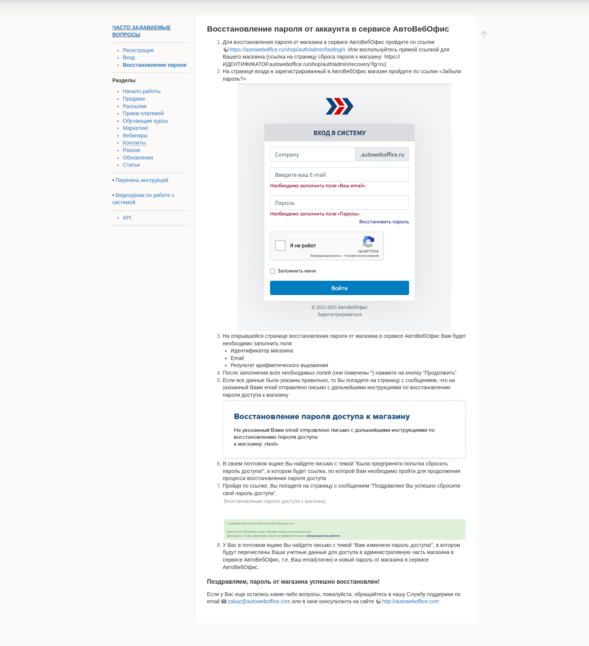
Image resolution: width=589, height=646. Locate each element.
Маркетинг (135, 128)
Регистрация (138, 50)
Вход (129, 57)
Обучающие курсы (145, 121)
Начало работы (141, 91)
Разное (131, 150)
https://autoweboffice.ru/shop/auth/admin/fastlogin (287, 50)
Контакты (134, 143)
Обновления (138, 158)
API (127, 218)
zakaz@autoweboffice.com (259, 601)
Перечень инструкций (142, 180)
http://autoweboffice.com (410, 601)
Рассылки (134, 106)
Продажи (134, 99)
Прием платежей (143, 113)
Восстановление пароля (154, 65)
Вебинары (135, 136)
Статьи (131, 165)
